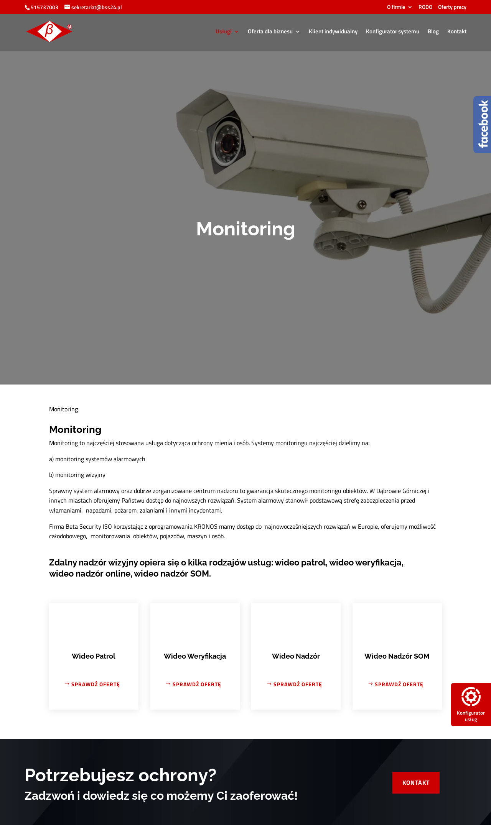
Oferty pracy (452, 7)
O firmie (396, 7)
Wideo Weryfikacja (195, 656)
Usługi (224, 32)
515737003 (44, 7)
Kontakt (456, 32)
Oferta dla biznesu (270, 32)
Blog (433, 32)
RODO (425, 7)
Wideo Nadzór (296, 656)
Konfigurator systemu (392, 32)
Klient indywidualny (333, 32)
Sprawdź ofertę (95, 684)
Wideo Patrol (93, 656)
